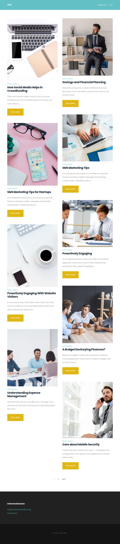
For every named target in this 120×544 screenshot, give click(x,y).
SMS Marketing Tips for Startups (29, 192)
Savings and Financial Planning (84, 82)
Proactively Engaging (77, 253)
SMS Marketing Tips (75, 168)
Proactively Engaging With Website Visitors (31, 295)
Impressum (12, 513)
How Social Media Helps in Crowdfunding (25, 89)
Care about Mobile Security (81, 444)
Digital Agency (12, 84)
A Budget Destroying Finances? (83, 349)
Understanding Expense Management (23, 394)
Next (64, 479)
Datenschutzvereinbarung (19, 509)
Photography (12, 389)
